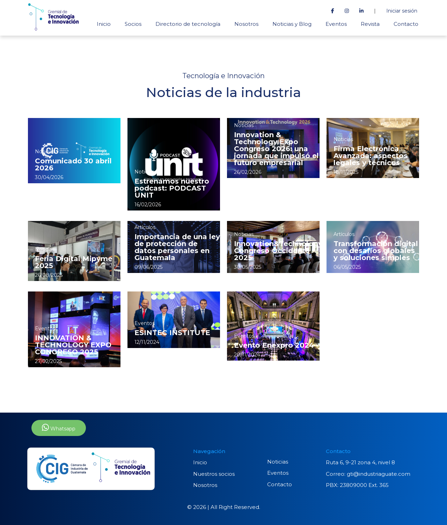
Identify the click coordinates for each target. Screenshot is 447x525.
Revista (370, 24)
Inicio (104, 24)
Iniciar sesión (401, 11)
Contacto (406, 24)
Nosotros (246, 24)
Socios (133, 24)
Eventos (336, 24)
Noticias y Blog (292, 24)
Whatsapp (58, 427)
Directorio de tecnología (187, 24)
